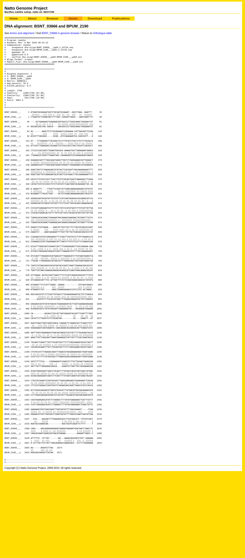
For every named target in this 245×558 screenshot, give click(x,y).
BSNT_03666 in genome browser (61, 33)
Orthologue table (102, 33)
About (32, 18)
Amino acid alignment (22, 33)
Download (95, 18)
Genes (73, 18)
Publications (121, 18)
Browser (53, 18)
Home (13, 18)
